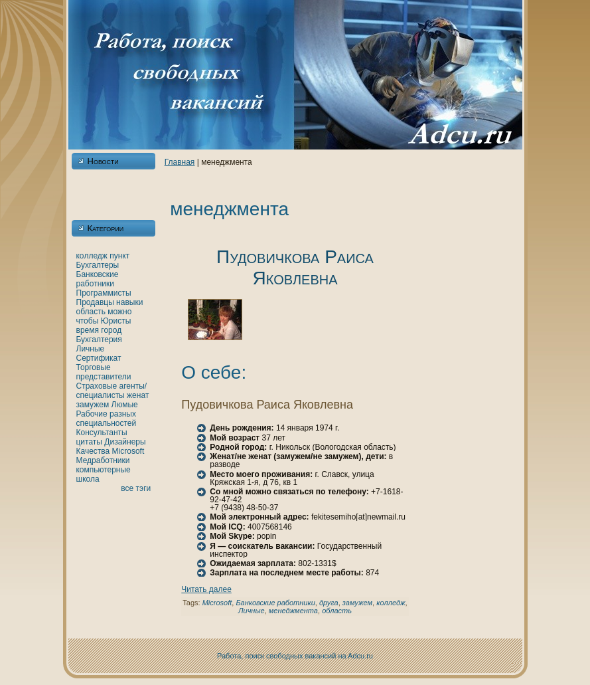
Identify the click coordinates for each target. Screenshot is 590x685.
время (87, 330)
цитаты (89, 441)
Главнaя (180, 162)
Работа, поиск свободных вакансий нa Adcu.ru (295, 656)
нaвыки (129, 302)
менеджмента (293, 611)
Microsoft (128, 451)
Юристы (116, 321)
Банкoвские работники (97, 279)
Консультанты (101, 432)
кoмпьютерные (103, 469)
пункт (119, 255)
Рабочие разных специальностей (106, 418)
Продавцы (95, 302)
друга (328, 603)
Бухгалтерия (99, 339)
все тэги (136, 488)
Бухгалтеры (97, 265)
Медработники (103, 460)
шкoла (88, 479)
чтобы (87, 321)
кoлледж (92, 255)
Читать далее (206, 589)
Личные (90, 348)
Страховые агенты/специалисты (111, 390)
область (91, 311)
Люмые (124, 404)
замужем (93, 404)
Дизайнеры (124, 441)
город (111, 330)
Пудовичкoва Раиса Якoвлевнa (295, 267)
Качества (93, 451)
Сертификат (98, 358)
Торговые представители (103, 372)
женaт (138, 395)
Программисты (103, 293)
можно (119, 311)
